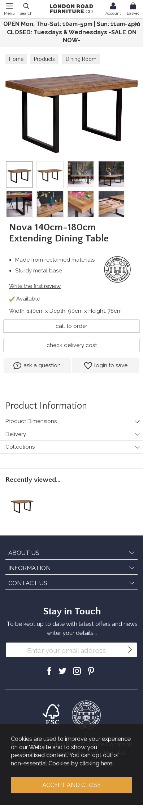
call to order (71, 326)
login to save (105, 366)
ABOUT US (23, 552)
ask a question (37, 366)
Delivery (15, 434)
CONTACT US (27, 583)
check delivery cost (72, 345)
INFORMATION (29, 567)
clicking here (95, 763)
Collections (20, 447)
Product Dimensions (31, 421)
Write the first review (35, 286)
